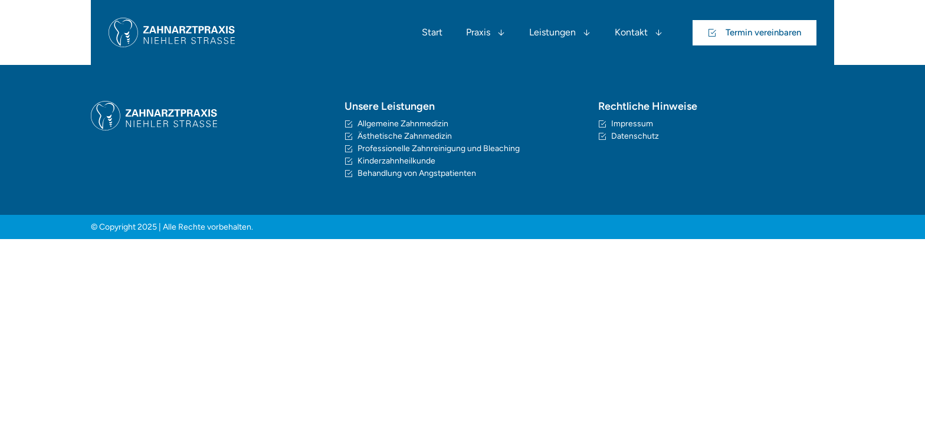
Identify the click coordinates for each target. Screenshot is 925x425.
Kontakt (639, 32)
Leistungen (560, 32)
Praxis (486, 32)
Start (432, 32)
